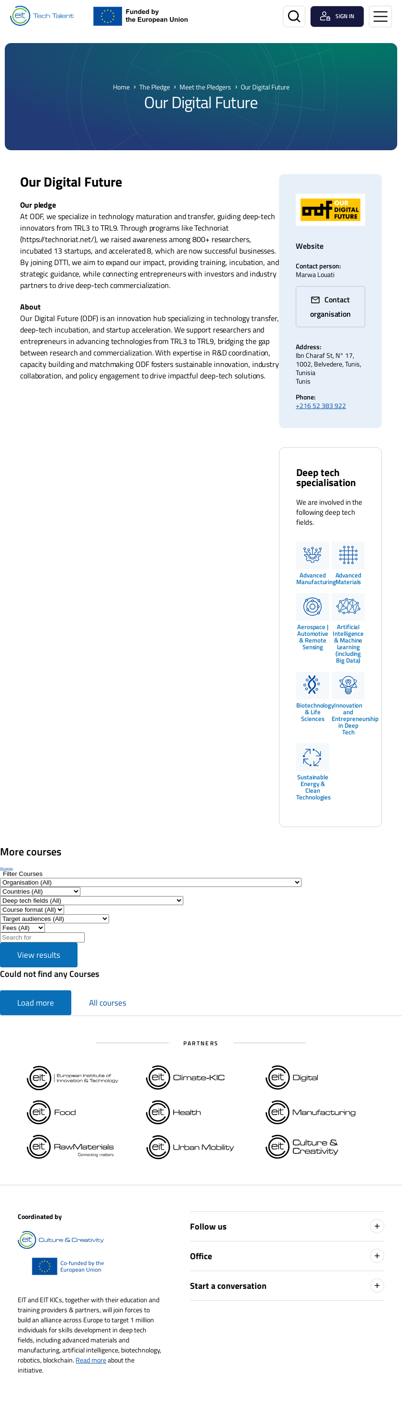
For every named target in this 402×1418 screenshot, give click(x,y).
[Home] (42, 16)
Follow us (287, 1226)
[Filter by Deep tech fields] (91, 900)
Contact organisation (330, 307)
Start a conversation (287, 1285)
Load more (35, 1003)
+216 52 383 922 (321, 405)
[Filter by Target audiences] (54, 918)
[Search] (294, 16)
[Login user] (337, 16)
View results (38, 955)
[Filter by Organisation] (151, 882)
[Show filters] (22, 874)
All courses (6, 868)
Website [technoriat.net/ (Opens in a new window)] (310, 246)
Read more (91, 1360)
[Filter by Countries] (40, 891)
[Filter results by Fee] (22, 927)
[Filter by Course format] (32, 909)
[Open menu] (380, 16)
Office (287, 1256)
